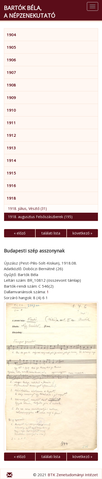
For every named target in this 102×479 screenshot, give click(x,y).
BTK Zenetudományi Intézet (73, 474)
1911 (11, 122)
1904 (11, 34)
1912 (11, 135)
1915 (11, 172)
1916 (11, 185)
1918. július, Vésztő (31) (27, 208)
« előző (19, 233)
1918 (11, 198)
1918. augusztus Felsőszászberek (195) (40, 216)
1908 (11, 84)
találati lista (51, 233)
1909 (11, 97)
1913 (11, 147)
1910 (11, 110)
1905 (11, 47)
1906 (11, 59)
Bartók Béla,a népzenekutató (29, 11)
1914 (11, 160)
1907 (11, 72)
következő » (82, 233)
